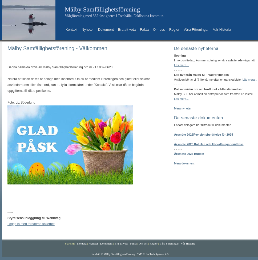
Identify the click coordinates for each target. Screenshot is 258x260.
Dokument (106, 29)
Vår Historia (222, 29)
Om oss (159, 29)
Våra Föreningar (196, 29)
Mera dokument (184, 163)
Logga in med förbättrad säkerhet (31, 224)
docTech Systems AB (157, 254)
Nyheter (88, 29)
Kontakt (71, 29)
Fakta (144, 29)
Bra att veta (127, 29)
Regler (174, 29)
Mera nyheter (182, 108)
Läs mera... (181, 65)
